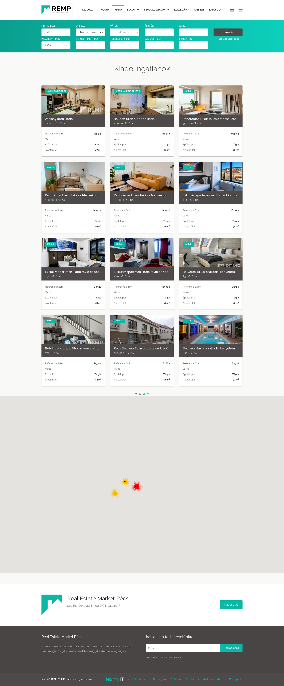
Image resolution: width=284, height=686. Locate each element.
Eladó (131, 9)
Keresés (228, 32)
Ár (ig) (182, 26)
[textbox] (124, 32)
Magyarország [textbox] (90, 32)
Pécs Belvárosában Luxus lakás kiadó (141, 348)
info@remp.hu (211, 679)
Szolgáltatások (155, 9)
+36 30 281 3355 (184, 679)
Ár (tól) (149, 26)
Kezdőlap (88, 9)
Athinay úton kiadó (59, 119)
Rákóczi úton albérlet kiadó (134, 119)
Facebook (138, 679)
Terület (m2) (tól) (87, 39)
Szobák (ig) (186, 39)
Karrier (199, 9)
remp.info (236, 679)
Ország (80, 26)
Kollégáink (181, 9)
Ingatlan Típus (50, 39)
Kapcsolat (216, 9)
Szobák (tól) (153, 39)
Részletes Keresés (228, 39)
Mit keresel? (49, 26)
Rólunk (104, 9)
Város (114, 26)
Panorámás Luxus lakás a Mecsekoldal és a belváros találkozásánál (232, 119)
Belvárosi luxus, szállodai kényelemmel (212, 272)
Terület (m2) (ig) (120, 39)
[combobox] (90, 32)
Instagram (160, 679)
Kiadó (118, 9)
